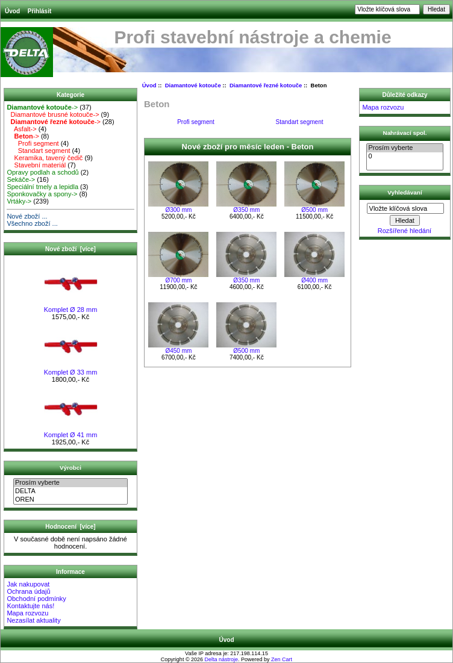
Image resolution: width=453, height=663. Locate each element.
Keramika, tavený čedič (45, 157)
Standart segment (38, 150)
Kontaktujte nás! (30, 605)
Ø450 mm (178, 350)
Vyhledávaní (404, 191)
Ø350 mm (246, 210)
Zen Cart (281, 659)
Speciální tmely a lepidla (42, 186)
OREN (70, 500)
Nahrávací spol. (405, 132)
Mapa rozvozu (27, 613)
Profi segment (32, 143)
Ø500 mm (314, 210)
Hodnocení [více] (70, 526)
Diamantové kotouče (193, 85)
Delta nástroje (222, 659)
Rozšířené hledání (404, 230)
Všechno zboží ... (32, 223)
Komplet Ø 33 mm (71, 369)
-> (42, 107)
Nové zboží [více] (70, 249)
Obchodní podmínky (36, 598)
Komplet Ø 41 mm (71, 431)
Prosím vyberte (70, 483)
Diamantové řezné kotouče (266, 85)
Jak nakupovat (28, 584)
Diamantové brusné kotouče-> (53, 114)
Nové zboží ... (27, 216)
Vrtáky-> (19, 201)
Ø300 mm (178, 210)
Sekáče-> (21, 179)
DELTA (70, 491)
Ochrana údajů (28, 591)
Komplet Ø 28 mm (71, 306)
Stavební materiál (36, 165)
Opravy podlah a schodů (42, 172)
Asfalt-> (21, 128)
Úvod (12, 11)
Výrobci (70, 467)
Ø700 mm (178, 280)
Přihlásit (39, 11)
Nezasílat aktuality (33, 620)
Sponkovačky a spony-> (42, 194)
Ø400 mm (314, 280)
